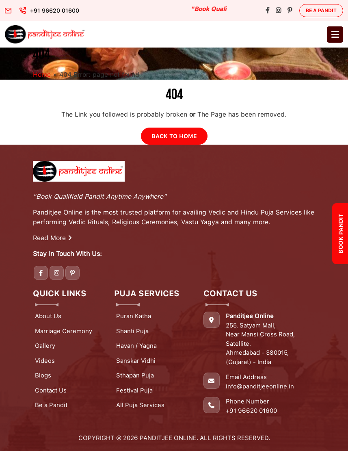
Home (42, 74)
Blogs (43, 375)
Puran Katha (133, 316)
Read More (52, 238)
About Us (48, 316)
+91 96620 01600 (251, 410)
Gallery (45, 345)
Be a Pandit (321, 10)
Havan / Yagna (136, 345)
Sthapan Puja (135, 375)
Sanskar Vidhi (136, 360)
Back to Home (174, 136)
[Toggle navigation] (335, 34)
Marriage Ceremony (63, 331)
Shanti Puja (132, 331)
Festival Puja (134, 390)
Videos (45, 360)
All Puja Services (140, 405)
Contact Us (51, 390)
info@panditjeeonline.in (260, 386)
